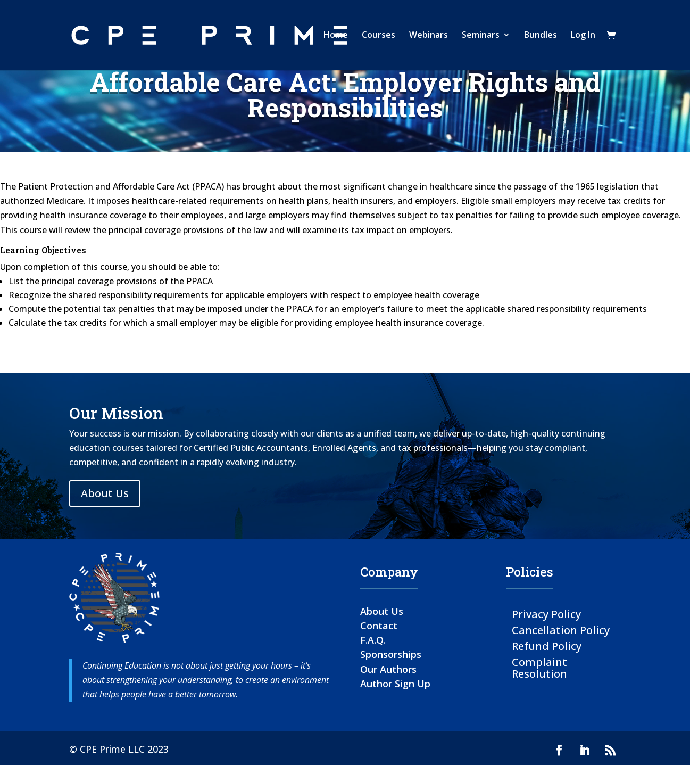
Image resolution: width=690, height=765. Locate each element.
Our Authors (388, 669)
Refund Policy (546, 645)
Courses (378, 37)
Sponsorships (390, 654)
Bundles (540, 37)
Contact (378, 625)
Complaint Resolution (539, 667)
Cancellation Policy (561, 629)
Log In (583, 37)
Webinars (428, 37)
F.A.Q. (373, 640)
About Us (105, 493)
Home (335, 37)
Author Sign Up (395, 683)
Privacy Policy (546, 613)
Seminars (481, 37)
